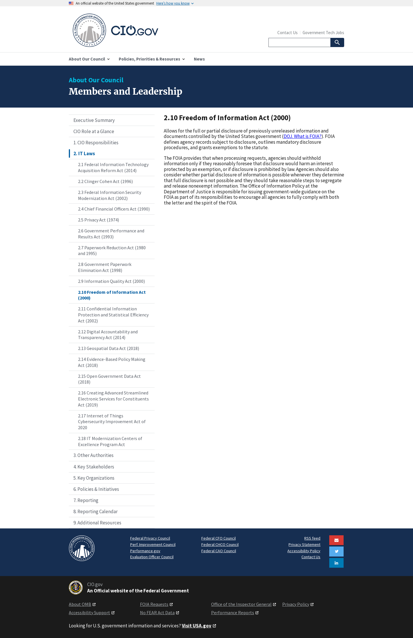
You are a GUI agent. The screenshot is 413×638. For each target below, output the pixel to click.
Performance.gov (145, 550)
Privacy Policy (295, 604)
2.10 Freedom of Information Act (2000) (112, 295)
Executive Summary (94, 120)
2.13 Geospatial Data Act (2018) (108, 348)
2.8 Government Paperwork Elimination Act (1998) (104, 267)
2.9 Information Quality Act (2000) (111, 281)
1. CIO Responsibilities (95, 142)
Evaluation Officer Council (152, 556)
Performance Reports (232, 612)
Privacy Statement (304, 544)
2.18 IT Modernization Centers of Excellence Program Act (110, 441)
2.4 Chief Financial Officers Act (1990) (114, 209)
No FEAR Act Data (157, 612)
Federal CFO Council (218, 538)
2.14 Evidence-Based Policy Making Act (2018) (111, 362)
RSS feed (312, 538)
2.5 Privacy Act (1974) (98, 220)
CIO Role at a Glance (93, 131)
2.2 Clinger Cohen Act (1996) (105, 181)
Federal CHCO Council (220, 544)
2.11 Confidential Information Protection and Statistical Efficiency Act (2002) (113, 315)
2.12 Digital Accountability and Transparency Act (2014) (108, 335)
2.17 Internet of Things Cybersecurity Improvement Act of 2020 (112, 422)
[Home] (137, 30)
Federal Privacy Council (150, 538)
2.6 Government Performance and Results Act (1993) (111, 234)
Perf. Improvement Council (153, 544)
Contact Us (287, 32)
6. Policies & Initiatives (96, 489)
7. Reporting (85, 500)
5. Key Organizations (93, 478)
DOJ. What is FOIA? (303, 136)
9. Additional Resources (97, 523)
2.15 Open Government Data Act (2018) (109, 379)
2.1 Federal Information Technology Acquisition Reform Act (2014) (113, 167)
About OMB (80, 604)
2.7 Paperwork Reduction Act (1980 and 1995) (112, 250)
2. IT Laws (84, 153)
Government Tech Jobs (323, 32)
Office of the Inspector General (241, 604)
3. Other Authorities (93, 455)
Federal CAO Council (218, 550)
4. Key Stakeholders (93, 467)
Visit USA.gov (196, 626)
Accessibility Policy (303, 550)
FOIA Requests (154, 604)
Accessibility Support (89, 612)
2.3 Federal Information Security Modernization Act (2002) (109, 195)
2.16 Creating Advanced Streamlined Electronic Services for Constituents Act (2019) (113, 399)
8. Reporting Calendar (95, 511)
